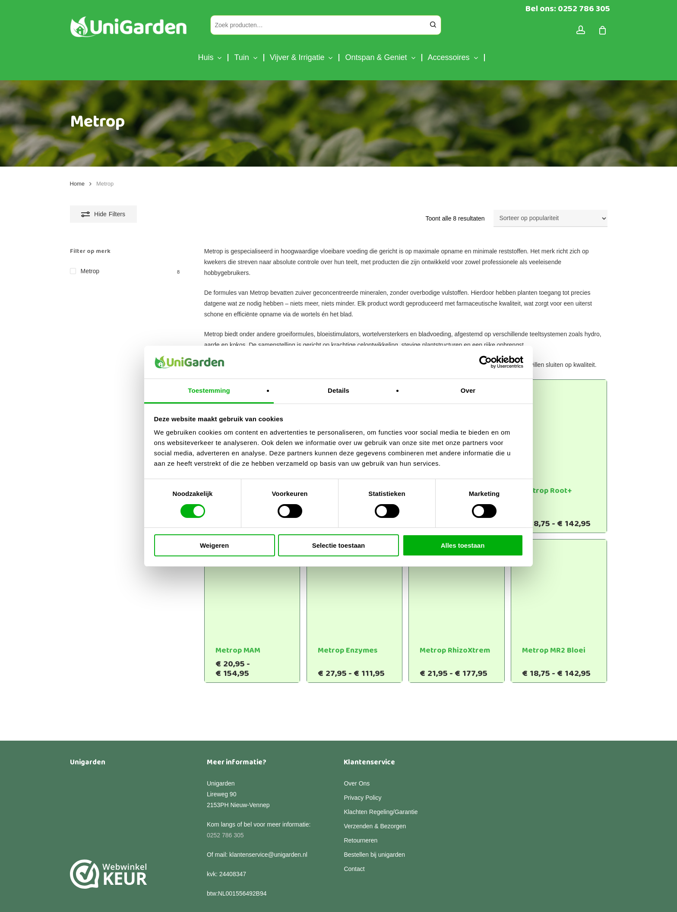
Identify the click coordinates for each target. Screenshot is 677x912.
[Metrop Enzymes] (354, 587)
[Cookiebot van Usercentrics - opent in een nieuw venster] (485, 362)
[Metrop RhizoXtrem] (456, 587)
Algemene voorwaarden (212, 898)
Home (77, 183)
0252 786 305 (225, 804)
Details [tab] (338, 390)
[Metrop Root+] (559, 427)
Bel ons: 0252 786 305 (567, 9)
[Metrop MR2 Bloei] (559, 587)
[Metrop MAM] (252, 587)
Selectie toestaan (338, 545)
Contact (354, 838)
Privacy (165, 898)
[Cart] (602, 30)
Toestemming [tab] (209, 390)
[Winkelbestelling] (550, 218)
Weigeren (214, 545)
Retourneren (360, 809)
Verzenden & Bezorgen (375, 795)
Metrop (90, 271)
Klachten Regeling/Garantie (381, 781)
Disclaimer (136, 898)
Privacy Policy (362, 767)
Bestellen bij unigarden (374, 823)
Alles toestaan (463, 545)
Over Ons (357, 752)
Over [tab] (468, 390)
